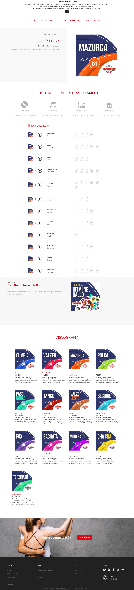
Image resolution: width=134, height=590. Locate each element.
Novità (9, 567)
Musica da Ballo (12, 571)
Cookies (75, 571)
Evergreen (10, 578)
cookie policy (89, 6)
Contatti (40, 574)
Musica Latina (11, 574)
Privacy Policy (77, 567)
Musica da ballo (41, 21)
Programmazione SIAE (45, 567)
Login (39, 571)
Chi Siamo (10, 581)
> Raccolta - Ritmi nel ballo (71, 21)
